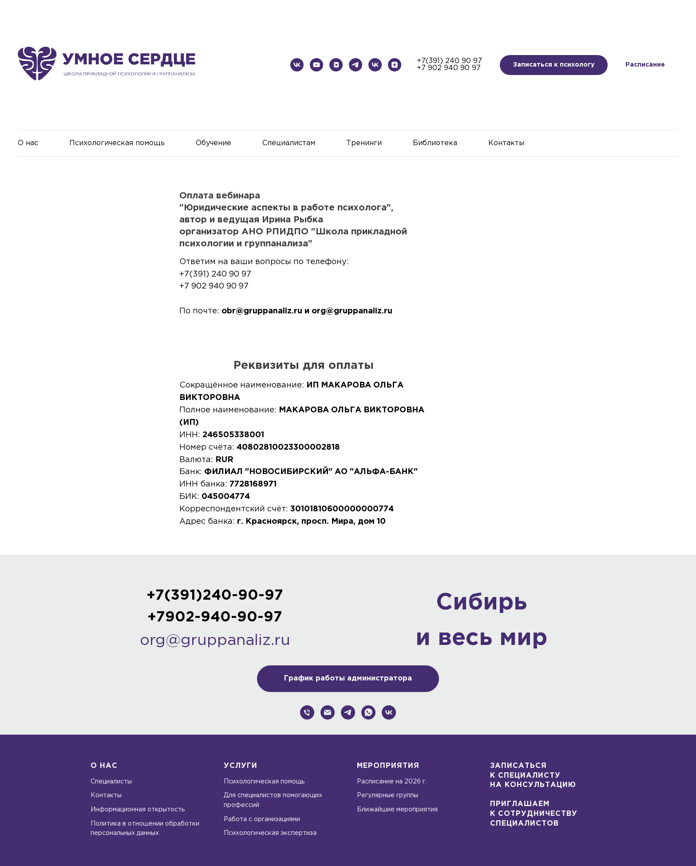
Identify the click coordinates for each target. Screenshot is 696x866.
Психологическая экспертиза (270, 833)
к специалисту (525, 775)
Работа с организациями (262, 819)
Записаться (518, 766)
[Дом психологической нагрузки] (355, 64)
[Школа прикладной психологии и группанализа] (297, 64)
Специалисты (111, 781)
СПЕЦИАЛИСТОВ (524, 823)
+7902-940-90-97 (214, 617)
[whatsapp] (368, 712)
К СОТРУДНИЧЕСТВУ (533, 814)
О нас (28, 143)
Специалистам (288, 143)
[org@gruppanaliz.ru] (327, 712)
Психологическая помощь (117, 143)
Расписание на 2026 (390, 781)
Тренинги (364, 143)
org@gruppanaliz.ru (215, 640)
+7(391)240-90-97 (214, 595)
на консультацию (533, 785)
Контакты (506, 143)
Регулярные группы (387, 795)
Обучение (213, 143)
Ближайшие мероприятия (397, 809)
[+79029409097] (307, 712)
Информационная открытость (138, 809)
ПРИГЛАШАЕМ (520, 804)
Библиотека (435, 143)
